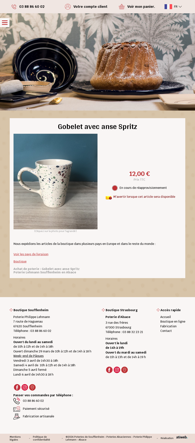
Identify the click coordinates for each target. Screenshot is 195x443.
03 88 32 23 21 (132, 332)
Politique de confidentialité (41, 438)
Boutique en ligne (172, 322)
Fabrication (168, 326)
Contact (166, 331)
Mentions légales (15, 438)
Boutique (20, 261)
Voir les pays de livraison (31, 254)
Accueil (165, 317)
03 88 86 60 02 (40, 331)
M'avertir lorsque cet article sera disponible (144, 197)
